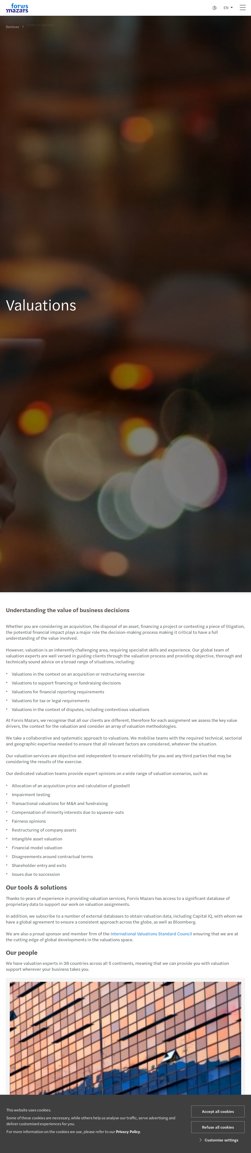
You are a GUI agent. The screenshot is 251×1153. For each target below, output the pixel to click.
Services (12, 26)
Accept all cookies (218, 1111)
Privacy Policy (128, 1131)
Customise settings (218, 1140)
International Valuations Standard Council (151, 933)
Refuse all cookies (218, 1127)
